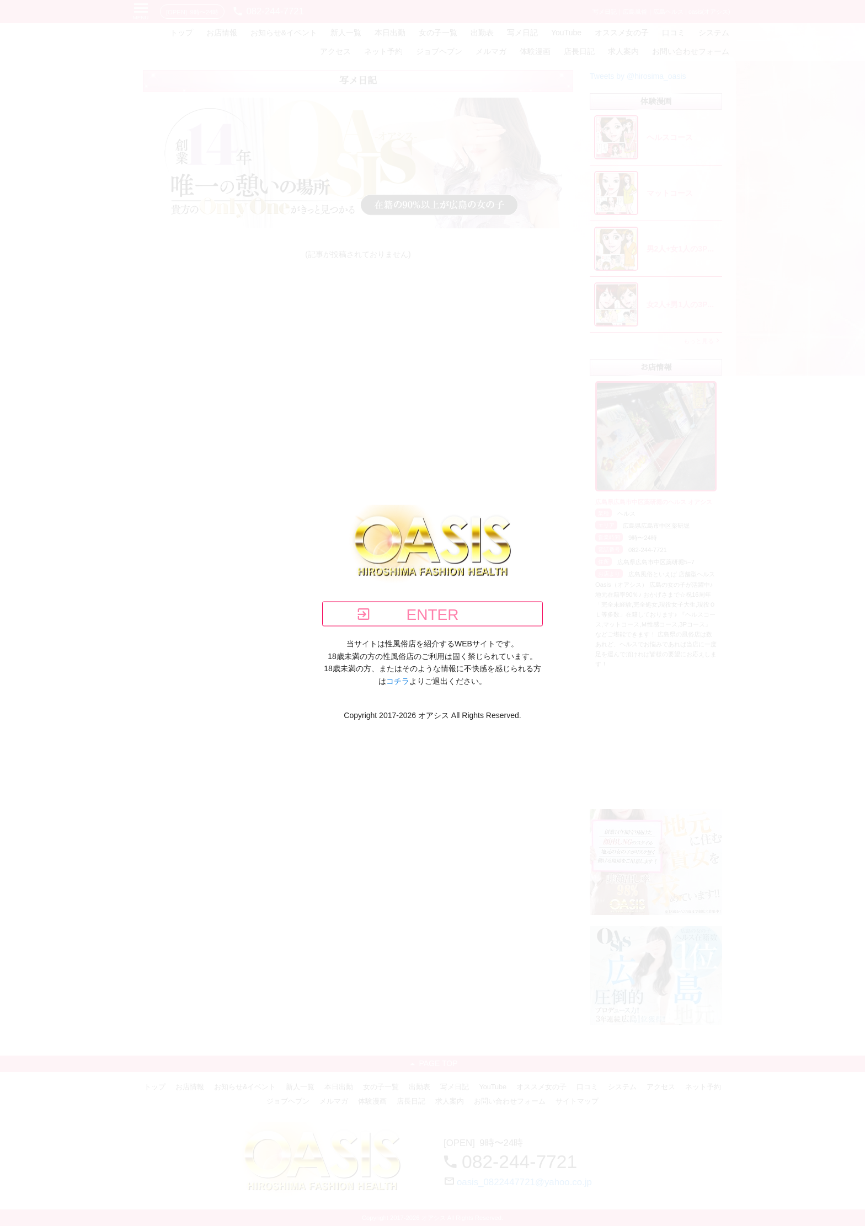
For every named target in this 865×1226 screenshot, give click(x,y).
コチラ (397, 680)
